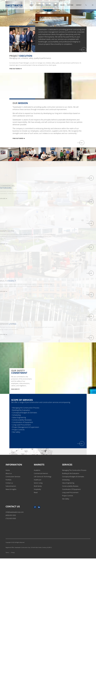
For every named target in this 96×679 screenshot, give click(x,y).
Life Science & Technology (42, 597)
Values (62, 5)
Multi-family (38, 607)
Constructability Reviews (70, 607)
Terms (7, 673)
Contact (78, 5)
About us (9, 594)
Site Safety (65, 619)
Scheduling (66, 600)
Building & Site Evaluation (70, 594)
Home (8, 591)
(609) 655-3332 (11, 636)
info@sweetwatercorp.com (15, 633)
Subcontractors (11, 607)
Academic (37, 591)
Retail (36, 613)
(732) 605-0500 (11, 639)
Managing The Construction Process (74, 591)
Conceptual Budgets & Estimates (73, 597)
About (32, 5)
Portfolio (39, 5)
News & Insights (11, 610)
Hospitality (37, 610)
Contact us (9, 603)
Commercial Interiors (41, 594)
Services (48, 5)
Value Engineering (68, 603)
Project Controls (67, 616)
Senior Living (38, 603)
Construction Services (13, 597)
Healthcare (37, 600)
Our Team (70, 5)
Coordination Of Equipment (71, 610)
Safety (55, 5)
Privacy (13, 673)
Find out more (18, 222)
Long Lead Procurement (70, 613)
